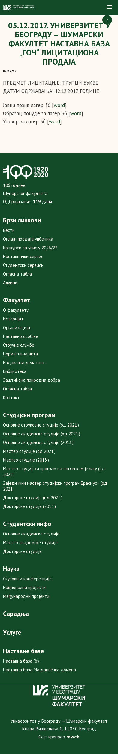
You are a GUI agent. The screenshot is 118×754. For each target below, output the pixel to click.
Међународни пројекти (26, 596)
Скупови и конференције (27, 579)
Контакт (11, 397)
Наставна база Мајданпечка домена (39, 670)
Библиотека (14, 371)
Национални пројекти (24, 587)
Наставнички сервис (23, 256)
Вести (9, 230)
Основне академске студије (31, 534)
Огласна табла (17, 274)
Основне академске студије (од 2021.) (41, 434)
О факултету (16, 310)
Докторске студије (22, 551)
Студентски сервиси (23, 265)
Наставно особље (20, 336)
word (59, 105)
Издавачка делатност (25, 362)
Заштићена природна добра (31, 380)
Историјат (13, 319)
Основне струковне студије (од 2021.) (41, 425)
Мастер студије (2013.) (26, 460)
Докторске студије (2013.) (29, 506)
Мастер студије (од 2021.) (29, 451)
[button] (109, 7)
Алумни (10, 283)
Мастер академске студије (30, 542)
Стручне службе (18, 345)
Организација (16, 327)
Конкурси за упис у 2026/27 (30, 248)
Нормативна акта (20, 354)
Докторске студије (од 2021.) (32, 497)
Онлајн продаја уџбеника (28, 239)
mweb (73, 736)
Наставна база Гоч (21, 661)
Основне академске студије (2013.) (38, 442)
